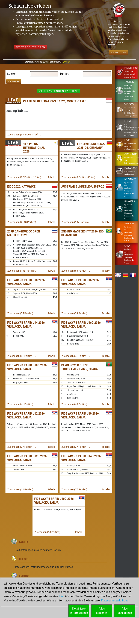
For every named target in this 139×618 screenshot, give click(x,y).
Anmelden (118, 52)
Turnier (64, 73)
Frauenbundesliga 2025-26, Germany (91, 146)
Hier (61, 596)
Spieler (11, 73)
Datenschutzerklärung (115, 600)
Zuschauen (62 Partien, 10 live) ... (25, 177)
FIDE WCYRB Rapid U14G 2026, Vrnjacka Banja (81, 458)
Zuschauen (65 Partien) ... (75, 270)
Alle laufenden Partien (58, 91)
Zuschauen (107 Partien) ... (76, 222)
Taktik (23, 542)
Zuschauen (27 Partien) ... (21, 446)
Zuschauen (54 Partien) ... (75, 313)
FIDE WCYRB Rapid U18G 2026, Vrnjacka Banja (27, 367)
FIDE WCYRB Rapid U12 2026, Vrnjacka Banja (26, 415)
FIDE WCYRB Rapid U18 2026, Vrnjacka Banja (26, 282)
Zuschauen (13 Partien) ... (48, 532)
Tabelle (51, 177)
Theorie (24, 559)
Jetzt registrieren (30, 47)
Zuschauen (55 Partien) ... (21, 313)
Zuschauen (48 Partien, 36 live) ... (79, 177)
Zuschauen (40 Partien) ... (75, 404)
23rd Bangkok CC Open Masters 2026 (23, 233)
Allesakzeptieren (125, 610)
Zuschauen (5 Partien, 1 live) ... (24, 134)
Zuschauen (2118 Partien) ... (23, 222)
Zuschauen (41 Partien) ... (21, 356)
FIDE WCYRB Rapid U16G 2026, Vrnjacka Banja (81, 324)
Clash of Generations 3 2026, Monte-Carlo (55, 101)
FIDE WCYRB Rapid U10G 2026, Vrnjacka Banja (54, 500)
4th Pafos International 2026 (34, 147)
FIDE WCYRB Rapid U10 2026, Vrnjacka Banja (80, 415)
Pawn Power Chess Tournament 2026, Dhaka (79, 367)
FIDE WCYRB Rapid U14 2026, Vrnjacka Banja (26, 324)
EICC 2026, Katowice (21, 186)
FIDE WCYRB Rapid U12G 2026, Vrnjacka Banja (27, 458)
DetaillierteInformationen (79, 610)
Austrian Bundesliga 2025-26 (82, 186)
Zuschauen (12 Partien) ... (21, 489)
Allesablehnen (102, 610)
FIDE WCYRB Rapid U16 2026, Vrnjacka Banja (80, 282)
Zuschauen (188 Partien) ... (22, 270)
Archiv (24, 576)
